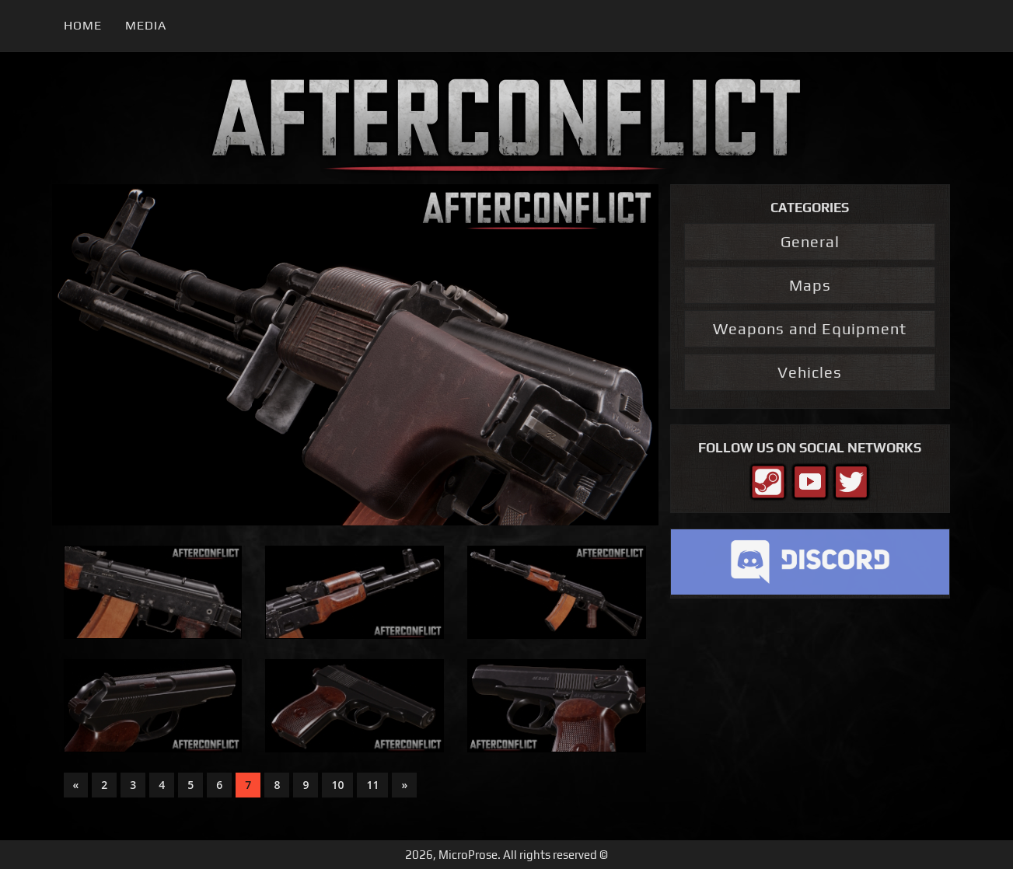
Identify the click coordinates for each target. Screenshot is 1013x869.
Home (83, 25)
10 (337, 784)
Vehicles (809, 372)
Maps (810, 285)
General (810, 241)
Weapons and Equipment (809, 328)
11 (372, 784)
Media (145, 25)
